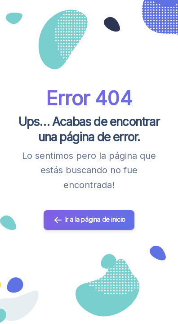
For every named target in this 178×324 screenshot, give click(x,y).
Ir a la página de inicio (89, 220)
